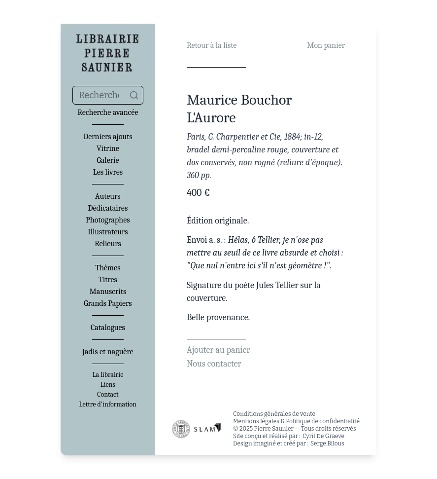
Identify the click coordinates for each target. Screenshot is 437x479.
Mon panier (326, 45)
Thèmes (107, 268)
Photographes (108, 220)
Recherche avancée (107, 112)
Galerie (108, 160)
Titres (108, 280)
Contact (107, 395)
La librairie (107, 375)
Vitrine (108, 148)
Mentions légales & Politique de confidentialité (296, 421)
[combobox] (108, 95)
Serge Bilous (327, 443)
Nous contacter (214, 364)
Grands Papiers (108, 303)
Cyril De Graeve (323, 436)
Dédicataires (108, 208)
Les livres (108, 172)
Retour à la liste (211, 45)
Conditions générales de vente (274, 413)
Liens (108, 385)
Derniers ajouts (107, 137)
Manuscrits (108, 291)
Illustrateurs (108, 232)
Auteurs (108, 196)
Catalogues (108, 328)
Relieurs (108, 244)
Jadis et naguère (107, 352)
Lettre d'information (108, 404)
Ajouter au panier (218, 350)
